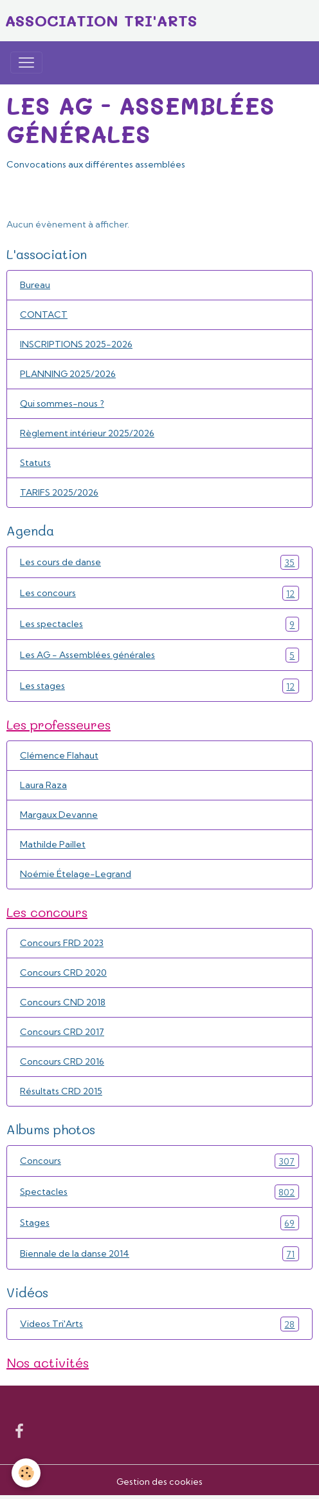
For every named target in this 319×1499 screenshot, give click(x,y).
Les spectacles (159, 624)
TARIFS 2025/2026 (59, 492)
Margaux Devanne (59, 814)
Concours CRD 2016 (62, 1061)
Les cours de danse (159, 562)
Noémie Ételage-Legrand (75, 874)
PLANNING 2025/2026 (68, 374)
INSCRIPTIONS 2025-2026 (76, 344)
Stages (159, 1222)
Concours (159, 1161)
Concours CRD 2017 (62, 1032)
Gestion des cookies (159, 1481)
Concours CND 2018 (62, 1002)
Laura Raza (43, 785)
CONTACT (44, 314)
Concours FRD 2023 (62, 943)
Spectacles (159, 1192)
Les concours (159, 593)
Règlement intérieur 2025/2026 (87, 433)
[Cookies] (26, 1472)
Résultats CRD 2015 (61, 1091)
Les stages (159, 686)
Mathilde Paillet (53, 844)
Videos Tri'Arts (159, 1324)
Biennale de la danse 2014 (159, 1253)
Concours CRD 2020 (63, 972)
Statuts (35, 463)
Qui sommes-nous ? (62, 403)
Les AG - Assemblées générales (159, 655)
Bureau (35, 285)
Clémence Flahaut (59, 755)
